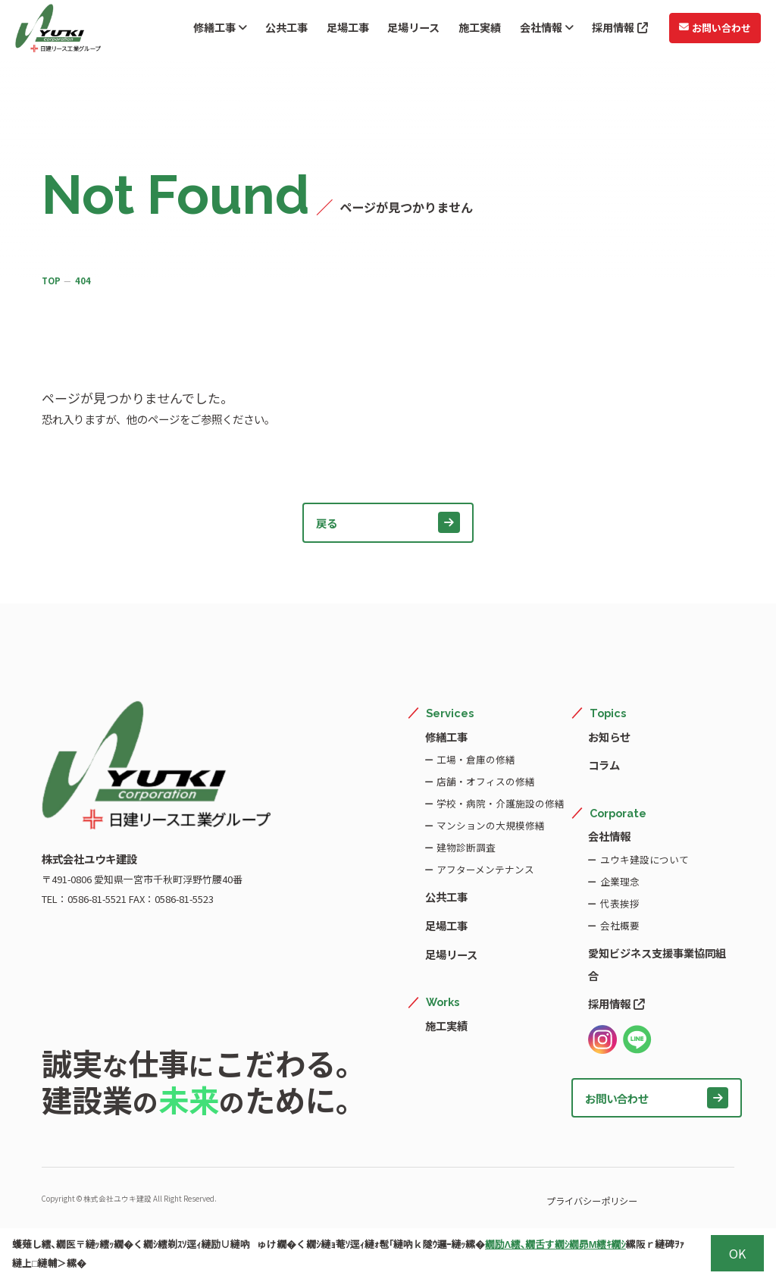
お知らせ (609, 737)
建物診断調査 (465, 847)
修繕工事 (212, 31)
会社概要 (619, 924)
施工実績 (472, 31)
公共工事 (279, 31)
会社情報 (538, 31)
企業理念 (619, 880)
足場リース (406, 31)
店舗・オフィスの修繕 (485, 781)
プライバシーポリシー (546, 1197)
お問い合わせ (707, 30)
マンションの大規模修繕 (490, 825)
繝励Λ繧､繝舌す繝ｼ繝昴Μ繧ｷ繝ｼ (555, 1244)
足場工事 (340, 31)
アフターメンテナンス (485, 869)
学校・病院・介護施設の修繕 (500, 803)
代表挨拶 (619, 902)
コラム (604, 765)
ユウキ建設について (643, 858)
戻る (387, 522)
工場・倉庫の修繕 (475, 759)
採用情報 (612, 31)
